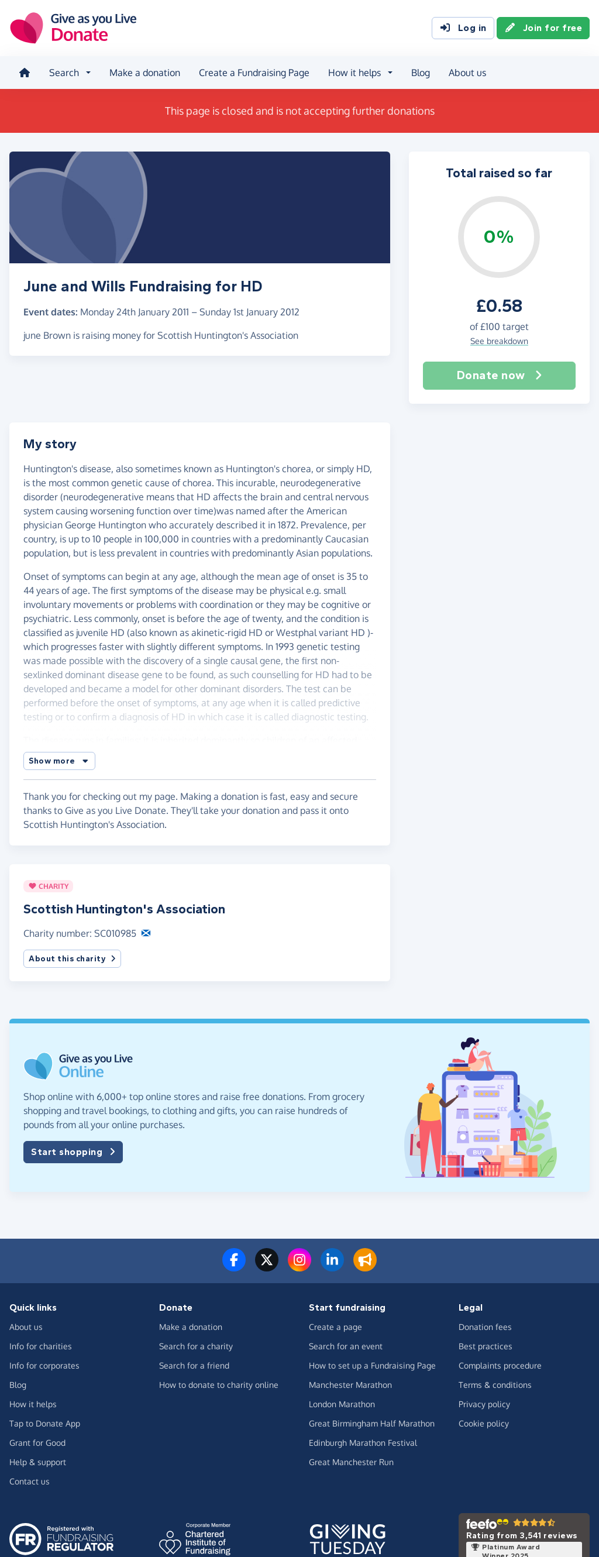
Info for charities (40, 1346)
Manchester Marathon (350, 1385)
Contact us (29, 1481)
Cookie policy (484, 1423)
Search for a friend (194, 1365)
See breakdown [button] (499, 341)
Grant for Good (37, 1443)
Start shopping (73, 1152)
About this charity (72, 959)
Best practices (485, 1346)
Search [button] (64, 72)
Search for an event (346, 1346)
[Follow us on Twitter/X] (266, 1267)
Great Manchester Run (351, 1462)
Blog (420, 72)
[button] (59, 761)
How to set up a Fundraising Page (372, 1365)
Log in (463, 28)
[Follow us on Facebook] (234, 1267)
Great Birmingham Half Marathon (372, 1423)
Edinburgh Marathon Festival (363, 1443)
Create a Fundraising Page (254, 72)
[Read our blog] (365, 1267)
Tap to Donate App (44, 1423)
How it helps (33, 1404)
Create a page (335, 1327)
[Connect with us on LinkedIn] (332, 1267)
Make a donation (144, 72)
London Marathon (342, 1404)
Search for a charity (196, 1346)
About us (467, 72)
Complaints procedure (500, 1365)
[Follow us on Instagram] (299, 1267)
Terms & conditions (495, 1385)
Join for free (543, 28)
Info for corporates (44, 1365)
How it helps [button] (354, 72)
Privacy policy (484, 1404)
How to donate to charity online (218, 1385)
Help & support (37, 1462)
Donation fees (485, 1327)
